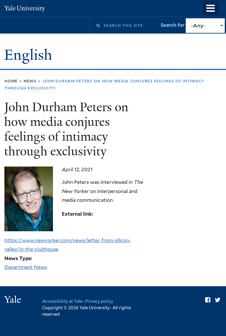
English (30, 54)
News (30, 81)
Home (11, 81)
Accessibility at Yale (62, 301)
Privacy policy (99, 301)
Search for (173, 25)
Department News (25, 267)
